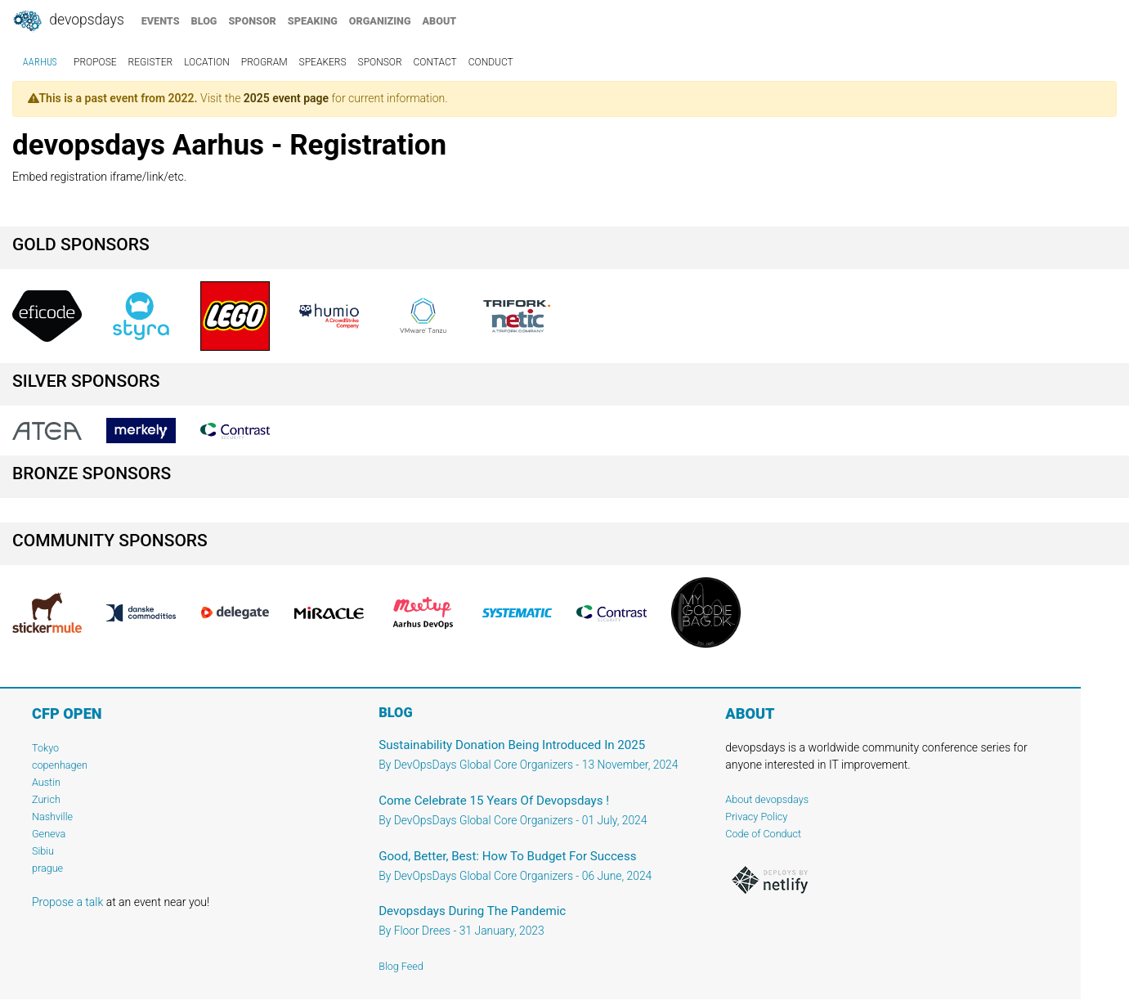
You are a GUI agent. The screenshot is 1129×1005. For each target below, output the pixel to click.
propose (95, 62)
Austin (46, 782)
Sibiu (43, 851)
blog (204, 21)
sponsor (252, 21)
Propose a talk (67, 902)
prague (47, 868)
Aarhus (39, 62)
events (160, 21)
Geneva (48, 834)
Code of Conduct (763, 834)
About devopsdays (767, 799)
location (207, 62)
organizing (380, 21)
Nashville (52, 816)
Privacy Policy (756, 816)
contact (435, 62)
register (150, 62)
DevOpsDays (67, 21)
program (264, 62)
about (440, 21)
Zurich (46, 799)
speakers (323, 62)
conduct (490, 62)
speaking (313, 21)
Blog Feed (401, 966)
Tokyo (45, 748)
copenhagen (59, 765)
